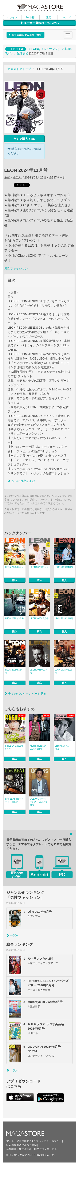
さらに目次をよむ (21, 481)
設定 (48, 17)
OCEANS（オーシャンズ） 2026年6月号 (38, 802)
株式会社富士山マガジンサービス (38, 1149)
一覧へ (12, 935)
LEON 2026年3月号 (14, 618)
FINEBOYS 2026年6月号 (14, 747)
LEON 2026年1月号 (64, 618)
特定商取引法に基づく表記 (21, 1145)
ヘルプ (67, 17)
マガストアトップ (19, 69)
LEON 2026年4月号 (64, 567)
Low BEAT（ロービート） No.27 (14, 800)
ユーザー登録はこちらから (39, 23)
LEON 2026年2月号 (39, 618)
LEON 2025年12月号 (14, 671)
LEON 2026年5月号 (39, 567)
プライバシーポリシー (49, 1141)
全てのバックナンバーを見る (25, 693)
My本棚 (30, 17)
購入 (14, 580)
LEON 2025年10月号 (63, 671)
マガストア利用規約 (17, 1141)
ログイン (12, 17)
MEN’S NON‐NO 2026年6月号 (38, 747)
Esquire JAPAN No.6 (62, 747)
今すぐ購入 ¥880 (24, 138)
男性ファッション (16, 268)
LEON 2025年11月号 (38, 671)
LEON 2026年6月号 (14, 567)
